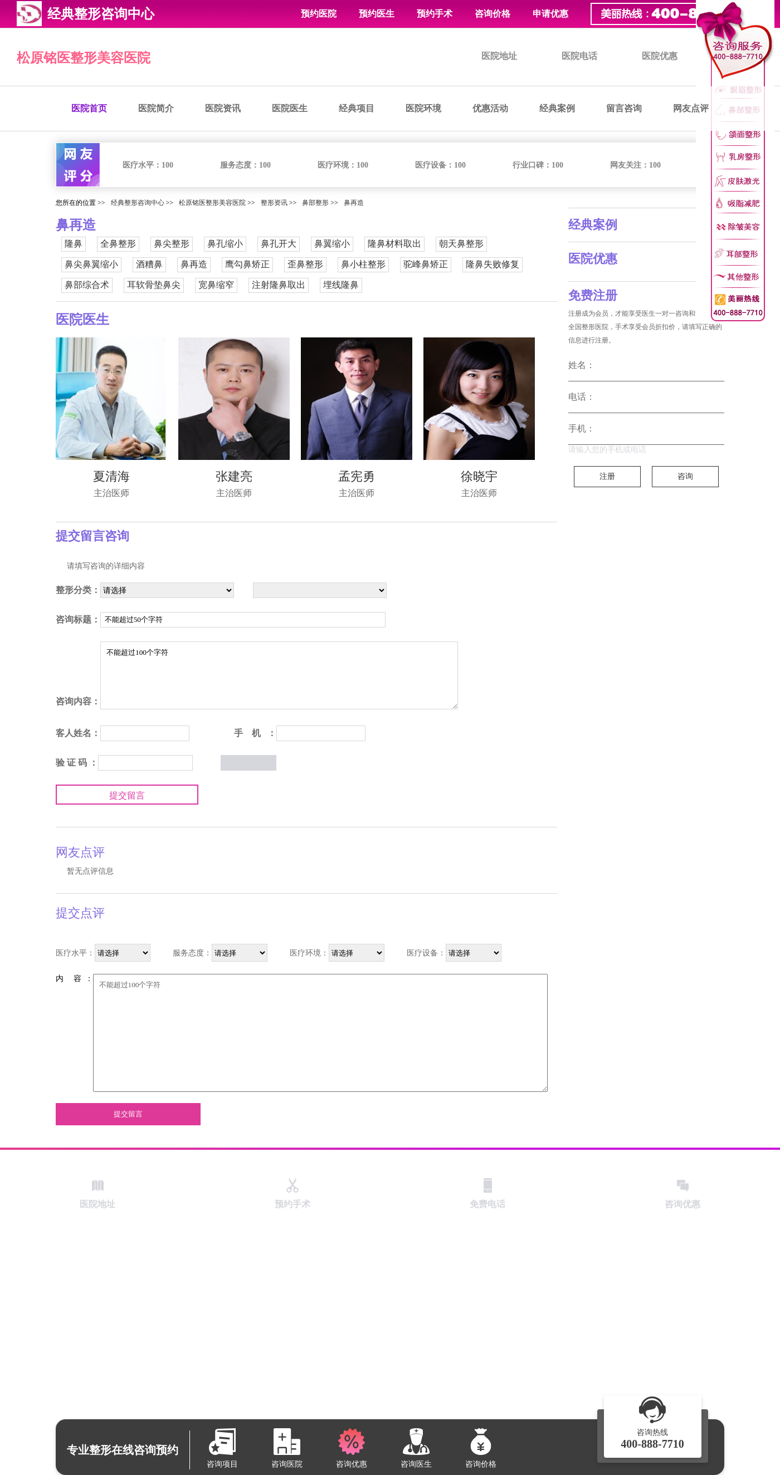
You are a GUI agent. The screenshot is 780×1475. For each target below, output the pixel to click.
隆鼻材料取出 (394, 243)
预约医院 (319, 13)
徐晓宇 (479, 476)
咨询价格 (492, 13)
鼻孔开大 (278, 243)
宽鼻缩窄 (216, 285)
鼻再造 (354, 203)
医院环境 (423, 108)
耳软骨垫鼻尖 (154, 285)
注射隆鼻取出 (278, 285)
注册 (607, 476)
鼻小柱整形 (363, 264)
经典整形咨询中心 (137, 203)
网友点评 (691, 108)
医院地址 (499, 56)
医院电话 (579, 56)
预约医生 (376, 13)
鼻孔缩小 (225, 243)
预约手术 (434, 13)
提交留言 (127, 795)
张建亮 (234, 476)
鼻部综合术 (87, 285)
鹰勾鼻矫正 (247, 264)
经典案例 (557, 108)
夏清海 (111, 476)
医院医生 (290, 108)
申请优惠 (550, 13)
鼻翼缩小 (332, 243)
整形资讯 (274, 203)
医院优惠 (659, 56)
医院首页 (89, 108)
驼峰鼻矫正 (425, 264)
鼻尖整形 (171, 243)
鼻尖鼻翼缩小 (91, 264)
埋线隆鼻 (341, 285)
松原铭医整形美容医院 (83, 58)
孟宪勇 (356, 476)
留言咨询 (624, 108)
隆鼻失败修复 (492, 264)
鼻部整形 (315, 203)
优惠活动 (490, 108)
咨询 (685, 476)
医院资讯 (223, 108)
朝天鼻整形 (461, 243)
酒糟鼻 (149, 264)
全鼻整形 (118, 243)
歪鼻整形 (305, 264)
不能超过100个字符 (279, 675)
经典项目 (356, 108)
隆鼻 (73, 243)
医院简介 (156, 108)
